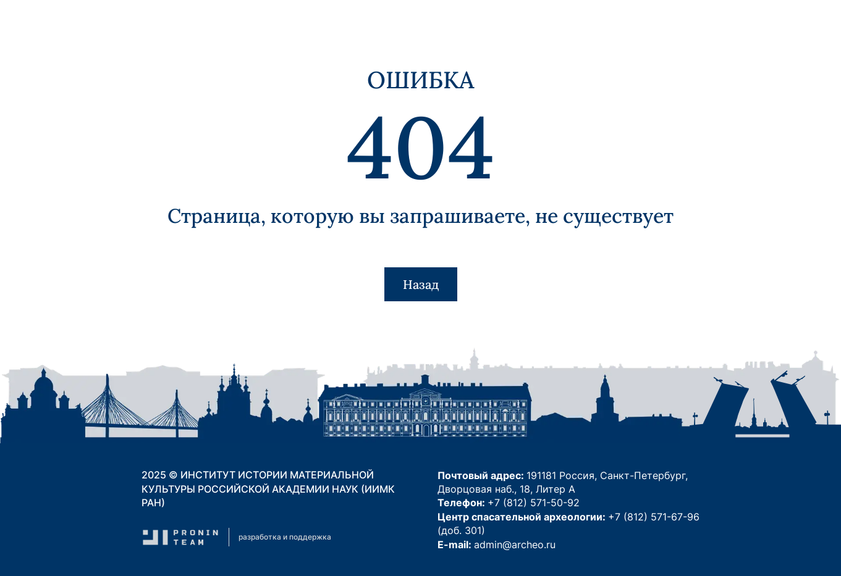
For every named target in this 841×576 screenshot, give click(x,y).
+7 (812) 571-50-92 (534, 502)
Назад (421, 284)
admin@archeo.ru (515, 544)
